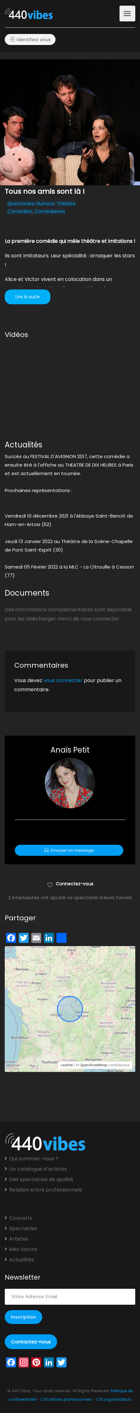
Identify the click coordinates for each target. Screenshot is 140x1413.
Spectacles (20, 203)
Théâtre (66, 203)
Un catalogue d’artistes (38, 1169)
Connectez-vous (70, 883)
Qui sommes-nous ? (33, 1158)
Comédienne (49, 211)
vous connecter (63, 680)
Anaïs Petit (70, 750)
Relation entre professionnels (45, 1189)
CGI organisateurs (113, 1399)
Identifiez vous (30, 39)
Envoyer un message (69, 850)
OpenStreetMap (93, 1065)
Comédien (19, 211)
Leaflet (67, 1065)
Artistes (18, 1239)
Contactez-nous (31, 1341)
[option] (70, 122)
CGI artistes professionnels (66, 1399)
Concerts (20, 1218)
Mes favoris (23, 1249)
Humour (45, 203)
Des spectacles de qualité (41, 1179)
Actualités (21, 1259)
